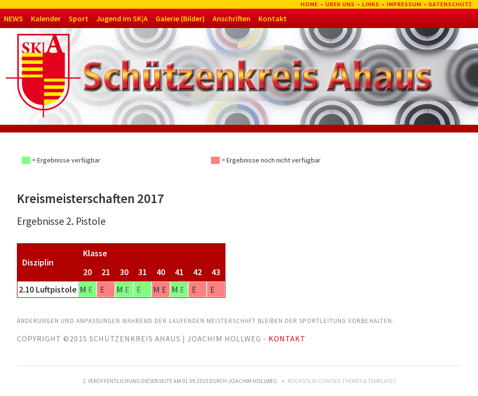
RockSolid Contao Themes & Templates (342, 380)
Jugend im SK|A (122, 18)
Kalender (46, 18)
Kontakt (272, 18)
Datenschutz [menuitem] (450, 4)
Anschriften (231, 18)
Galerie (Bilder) (180, 18)
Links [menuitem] (371, 4)
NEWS (13, 18)
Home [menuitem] (309, 4)
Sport (78, 18)
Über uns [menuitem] (340, 4)
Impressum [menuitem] (404, 4)
